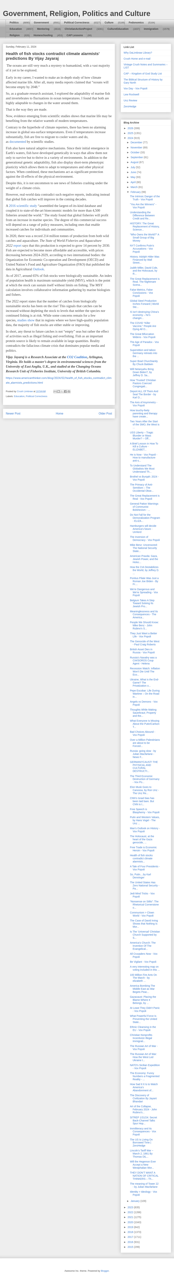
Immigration (151, 28)
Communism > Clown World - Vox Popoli (142, 914)
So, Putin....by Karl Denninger (140, 876)
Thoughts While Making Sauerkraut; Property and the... (143, 712)
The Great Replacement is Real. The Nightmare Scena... (145, 281)
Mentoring (43, 28)
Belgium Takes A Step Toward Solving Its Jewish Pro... (142, 603)
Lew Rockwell (131, 94)
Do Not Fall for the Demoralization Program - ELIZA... (145, 517)
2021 (131, 1217)
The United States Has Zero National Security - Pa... (144, 885)
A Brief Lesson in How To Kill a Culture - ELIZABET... (144, 446)
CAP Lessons (75, 35)
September (137, 157)
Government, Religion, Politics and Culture (76, 13)
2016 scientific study (23, 206)
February (135, 192)
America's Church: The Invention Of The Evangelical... (143, 945)
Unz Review (130, 100)
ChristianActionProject (78, 28)
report (17, 245)
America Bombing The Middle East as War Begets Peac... (142, 988)
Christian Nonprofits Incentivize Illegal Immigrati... (141, 1038)
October (135, 152)
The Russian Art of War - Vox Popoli (144, 1048)
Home (59, 413)
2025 (131, 133)
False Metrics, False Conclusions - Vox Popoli (141, 292)
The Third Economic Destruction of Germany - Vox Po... (145, 779)
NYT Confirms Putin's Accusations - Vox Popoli (142, 248)
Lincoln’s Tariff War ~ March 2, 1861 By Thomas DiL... (141, 1153)
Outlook (38, 269)
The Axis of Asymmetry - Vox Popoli (143, 404)
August (134, 162)
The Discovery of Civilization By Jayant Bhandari (143, 1098)
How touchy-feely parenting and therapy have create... (143, 413)
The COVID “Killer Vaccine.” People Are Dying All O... (143, 326)
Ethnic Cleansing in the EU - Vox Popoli (143, 1029)
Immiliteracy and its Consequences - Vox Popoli (143, 1131)
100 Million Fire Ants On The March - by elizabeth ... (143, 977)
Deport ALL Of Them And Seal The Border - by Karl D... (144, 394)
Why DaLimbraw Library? (138, 52)
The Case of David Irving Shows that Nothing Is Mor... (144, 923)
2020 (131, 1222)
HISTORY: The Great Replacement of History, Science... (145, 226)
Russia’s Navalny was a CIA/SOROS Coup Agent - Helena (143, 660)
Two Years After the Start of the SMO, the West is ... (145, 424)
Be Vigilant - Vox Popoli (143, 961)
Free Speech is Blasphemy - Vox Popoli (145, 811)
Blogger (105, 1270)
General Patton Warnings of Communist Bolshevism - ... (144, 506)
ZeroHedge (130, 106)
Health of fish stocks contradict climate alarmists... (141, 858)
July (133, 167)
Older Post (105, 413)
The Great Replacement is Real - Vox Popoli (145, 497)
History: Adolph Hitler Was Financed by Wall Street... (144, 259)
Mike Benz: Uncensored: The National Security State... (144, 548)
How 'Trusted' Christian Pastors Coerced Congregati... (143, 383)
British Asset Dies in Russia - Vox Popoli (142, 651)
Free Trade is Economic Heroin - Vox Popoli (143, 849)
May (133, 177)
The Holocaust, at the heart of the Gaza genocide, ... (142, 839)
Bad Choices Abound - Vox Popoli (142, 733)
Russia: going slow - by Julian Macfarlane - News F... (143, 754)
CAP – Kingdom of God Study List (143, 73)
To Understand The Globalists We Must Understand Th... (142, 468)
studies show (26, 320)
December (136, 142)
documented (17, 141)
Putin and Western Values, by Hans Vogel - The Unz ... (145, 820)
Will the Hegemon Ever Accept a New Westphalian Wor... (143, 1164)
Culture (109, 22)
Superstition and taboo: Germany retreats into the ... (143, 353)
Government (41, 22)
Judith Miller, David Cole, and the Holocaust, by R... (144, 270)
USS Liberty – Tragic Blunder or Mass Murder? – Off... (141, 435)
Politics (14, 22)
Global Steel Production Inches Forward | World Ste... (144, 303)
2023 (131, 1207)
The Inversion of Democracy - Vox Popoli (145, 538)
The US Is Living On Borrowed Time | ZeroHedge (141, 1142)
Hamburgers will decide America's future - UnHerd (143, 528)
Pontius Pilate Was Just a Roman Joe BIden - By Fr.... (144, 581)
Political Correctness (76, 22)
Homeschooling (43, 35)
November (136, 147)
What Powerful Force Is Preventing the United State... (143, 1019)
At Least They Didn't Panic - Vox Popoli (145, 1009)
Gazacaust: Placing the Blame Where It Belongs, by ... (143, 999)
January (135, 1201)
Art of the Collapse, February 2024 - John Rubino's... (143, 1109)
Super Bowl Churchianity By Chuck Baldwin (144, 363)
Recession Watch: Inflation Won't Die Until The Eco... (145, 671)
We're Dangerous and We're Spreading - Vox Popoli (144, 592)
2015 (131, 1246)
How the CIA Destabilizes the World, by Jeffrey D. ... (144, 570)
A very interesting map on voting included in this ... (145, 968)
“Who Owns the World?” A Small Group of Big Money (144, 237)
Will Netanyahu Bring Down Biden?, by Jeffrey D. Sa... (142, 372)
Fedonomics (136, 22)
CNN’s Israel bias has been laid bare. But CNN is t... (142, 801)
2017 (131, 1236)
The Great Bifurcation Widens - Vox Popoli (142, 336)
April (133, 182)
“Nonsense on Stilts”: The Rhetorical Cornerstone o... (144, 904)
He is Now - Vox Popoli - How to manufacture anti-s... (143, 457)
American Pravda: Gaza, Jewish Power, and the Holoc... (144, 559)
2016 (131, 1242)
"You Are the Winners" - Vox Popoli (143, 206)
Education (16, 28)
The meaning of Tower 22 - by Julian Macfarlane (144, 1185)
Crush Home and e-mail (137, 58)
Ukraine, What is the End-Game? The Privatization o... (144, 682)
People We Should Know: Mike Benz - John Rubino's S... (144, 625)
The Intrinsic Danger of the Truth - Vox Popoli (145, 198)
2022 (131, 1212)
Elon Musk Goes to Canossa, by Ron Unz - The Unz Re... (144, 790)
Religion (15, 35)
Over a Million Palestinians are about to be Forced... (145, 742)
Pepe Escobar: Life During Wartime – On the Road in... (145, 693)
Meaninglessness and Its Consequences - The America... (144, 614)
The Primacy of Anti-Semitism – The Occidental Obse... (142, 487)
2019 (131, 1227)
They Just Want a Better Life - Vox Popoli (143, 635)
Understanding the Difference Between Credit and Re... (142, 215)
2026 (131, 128)
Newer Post (13, 413)
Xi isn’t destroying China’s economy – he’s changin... (144, 315)
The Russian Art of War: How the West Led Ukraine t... (143, 1057)
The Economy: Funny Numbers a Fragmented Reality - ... (145, 1076)
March (134, 187)
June (133, 172)
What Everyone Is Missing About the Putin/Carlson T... (145, 723)
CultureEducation (118, 28)
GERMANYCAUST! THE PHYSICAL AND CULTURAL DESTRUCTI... (144, 767)
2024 (131, 138)
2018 (131, 1232)
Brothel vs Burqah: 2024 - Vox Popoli (144, 478)
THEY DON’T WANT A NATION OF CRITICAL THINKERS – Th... (144, 1175)
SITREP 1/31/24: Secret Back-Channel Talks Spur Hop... (143, 1120)
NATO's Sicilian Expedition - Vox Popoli (145, 1067)
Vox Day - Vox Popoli (135, 88)
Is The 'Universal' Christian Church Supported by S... (145, 934)
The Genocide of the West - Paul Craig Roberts (144, 643)
